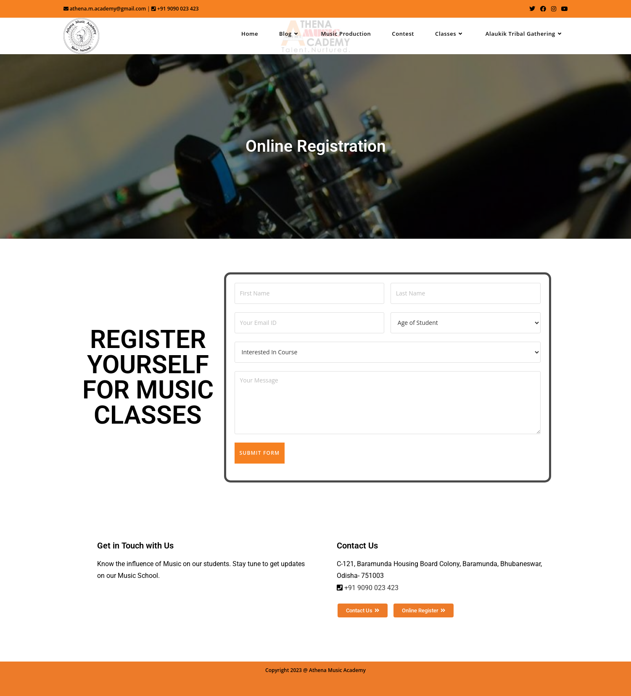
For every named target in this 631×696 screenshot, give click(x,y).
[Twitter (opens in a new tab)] (532, 9)
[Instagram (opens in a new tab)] (554, 9)
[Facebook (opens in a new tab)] (543, 9)
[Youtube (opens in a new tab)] (563, 9)
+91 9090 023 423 (371, 588)
